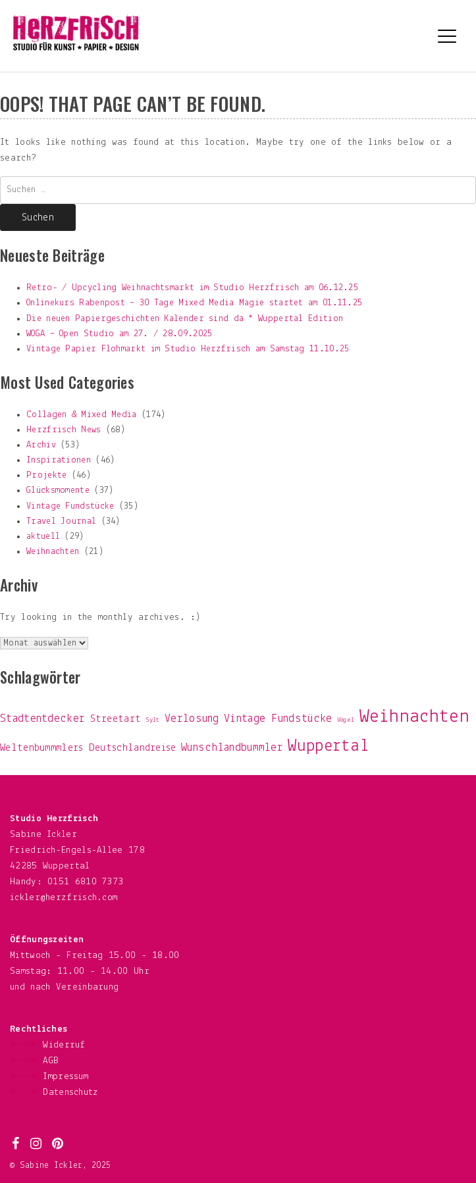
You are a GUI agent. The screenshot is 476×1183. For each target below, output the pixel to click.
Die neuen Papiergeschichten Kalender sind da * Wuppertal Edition (184, 319)
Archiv (41, 445)
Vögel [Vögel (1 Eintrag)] (346, 720)
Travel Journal (61, 521)
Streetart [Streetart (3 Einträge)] (116, 719)
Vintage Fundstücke (70, 506)
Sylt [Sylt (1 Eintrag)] (153, 720)
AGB (51, 1061)
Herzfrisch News (63, 430)
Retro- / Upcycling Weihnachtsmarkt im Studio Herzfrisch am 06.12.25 (192, 288)
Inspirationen (58, 460)
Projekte (46, 475)
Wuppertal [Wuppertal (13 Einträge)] (328, 746)
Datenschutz (70, 1092)
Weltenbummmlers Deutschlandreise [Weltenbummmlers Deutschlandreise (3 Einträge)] (88, 748)
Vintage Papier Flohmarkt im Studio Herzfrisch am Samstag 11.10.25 (188, 349)
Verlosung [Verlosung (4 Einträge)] (192, 719)
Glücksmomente (58, 490)
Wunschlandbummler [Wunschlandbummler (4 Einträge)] (232, 748)
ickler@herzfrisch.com (63, 898)
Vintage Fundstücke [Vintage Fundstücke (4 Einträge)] (278, 719)
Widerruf (64, 1045)
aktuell (43, 536)
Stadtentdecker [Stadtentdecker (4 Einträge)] (42, 719)
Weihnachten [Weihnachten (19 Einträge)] (414, 716)
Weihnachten (52, 552)
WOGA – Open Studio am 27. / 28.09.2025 (119, 334)
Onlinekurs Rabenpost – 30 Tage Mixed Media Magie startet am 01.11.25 (194, 303)
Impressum (65, 1077)
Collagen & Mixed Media (81, 415)
